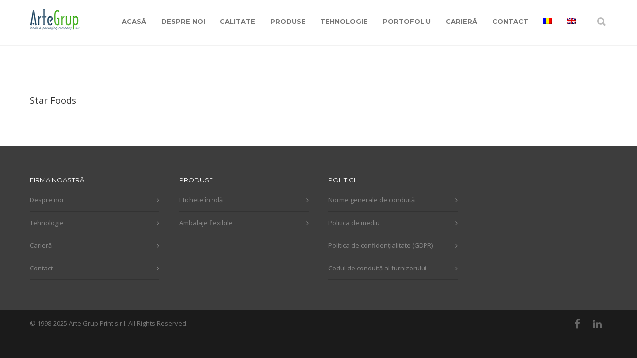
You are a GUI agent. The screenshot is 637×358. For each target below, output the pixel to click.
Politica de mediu (354, 222)
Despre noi (46, 199)
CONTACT (510, 21)
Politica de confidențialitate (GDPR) (380, 245)
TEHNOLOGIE (344, 21)
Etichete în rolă (201, 199)
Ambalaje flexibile (206, 222)
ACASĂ (134, 21)
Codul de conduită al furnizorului (377, 268)
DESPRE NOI (183, 21)
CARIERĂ (461, 21)
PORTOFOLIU (407, 21)
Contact (41, 268)
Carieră (41, 245)
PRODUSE (288, 21)
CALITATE (237, 21)
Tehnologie (47, 222)
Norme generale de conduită (371, 199)
